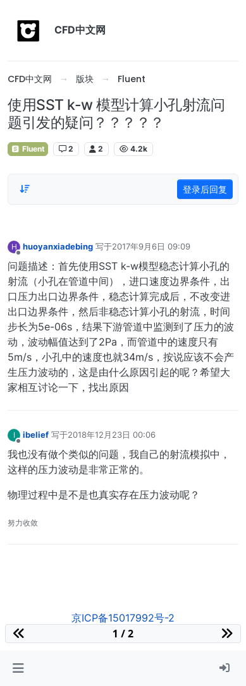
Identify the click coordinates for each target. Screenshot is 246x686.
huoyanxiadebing (58, 246)
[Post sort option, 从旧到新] (24, 188)
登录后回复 (205, 189)
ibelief (36, 435)
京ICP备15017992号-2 (123, 617)
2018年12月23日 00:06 (112, 435)
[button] (18, 668)
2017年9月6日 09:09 (151, 246)
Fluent (28, 148)
